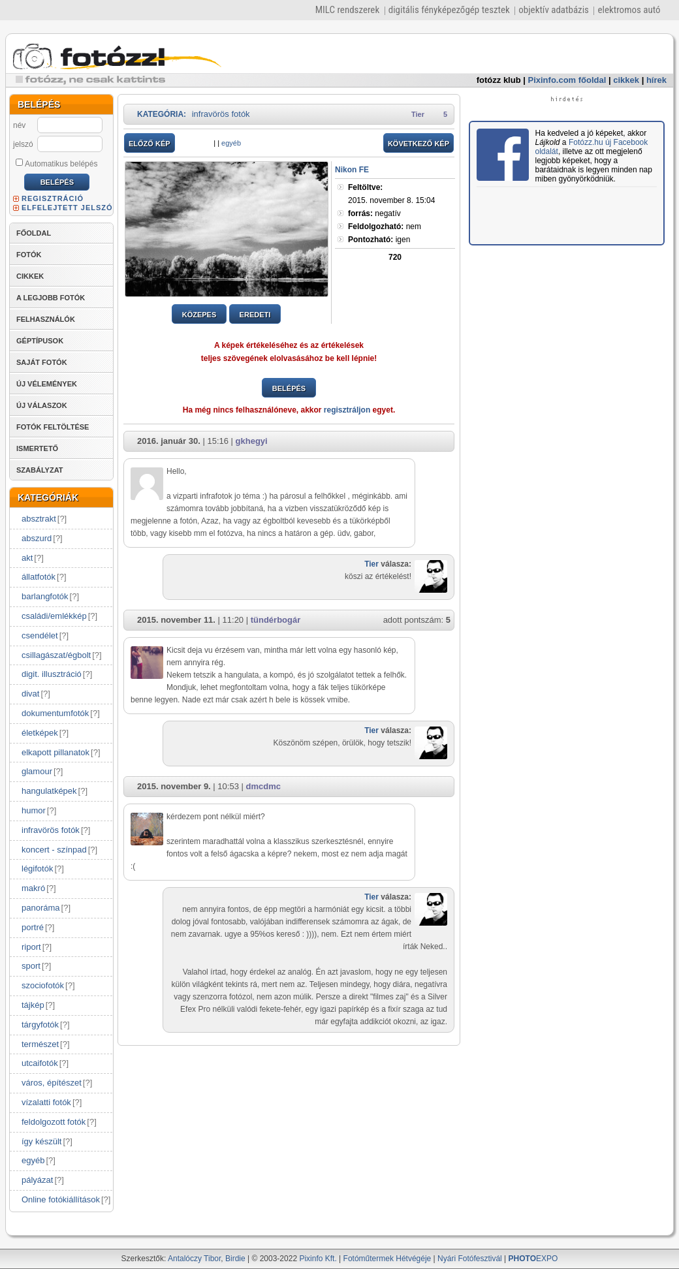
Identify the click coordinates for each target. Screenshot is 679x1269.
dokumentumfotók (55, 713)
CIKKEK (30, 276)
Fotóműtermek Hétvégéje (387, 1258)
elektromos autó (628, 10)
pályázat (37, 1180)
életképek (40, 733)
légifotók (37, 868)
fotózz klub (499, 80)
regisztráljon (347, 410)
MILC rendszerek (347, 10)
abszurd (37, 538)
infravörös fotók (51, 830)
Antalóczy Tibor (194, 1258)
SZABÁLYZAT (39, 470)
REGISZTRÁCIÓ (53, 198)
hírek (656, 80)
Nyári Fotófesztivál (469, 1258)
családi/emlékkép (54, 616)
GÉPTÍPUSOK (39, 341)
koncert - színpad (54, 849)
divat (30, 693)
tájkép (33, 1005)
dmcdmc (262, 786)
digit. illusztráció (52, 674)
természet (40, 1044)
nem (384, 226)
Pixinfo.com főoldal (567, 80)
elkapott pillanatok (55, 752)
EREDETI (255, 315)
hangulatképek (49, 791)
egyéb (33, 1160)
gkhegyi (252, 441)
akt (27, 558)
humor (34, 810)
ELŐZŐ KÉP (149, 144)
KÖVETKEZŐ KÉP (418, 144)
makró (33, 888)
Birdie (235, 1258)
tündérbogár (276, 620)
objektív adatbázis (553, 10)
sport (31, 966)
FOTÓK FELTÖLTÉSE (52, 427)
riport (31, 947)
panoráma (41, 908)
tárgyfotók (40, 1024)
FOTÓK (29, 254)
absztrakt (39, 519)
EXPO (533, 1258)
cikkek (626, 80)
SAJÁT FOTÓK (41, 362)
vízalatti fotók (46, 1102)
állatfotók (38, 577)
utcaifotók (40, 1063)
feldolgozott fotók (54, 1122)
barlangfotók (45, 596)
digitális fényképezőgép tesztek (449, 10)
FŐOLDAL (33, 233)
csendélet (40, 635)
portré (33, 927)
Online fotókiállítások (61, 1199)
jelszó (23, 144)
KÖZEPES (199, 315)
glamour (37, 771)
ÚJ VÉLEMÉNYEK (46, 384)
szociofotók (43, 985)
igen (379, 239)
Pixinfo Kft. (317, 1258)
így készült (41, 1141)
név (19, 125)
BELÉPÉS (289, 388)
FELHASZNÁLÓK (45, 319)
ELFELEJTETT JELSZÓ (67, 208)
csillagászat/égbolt (56, 655)
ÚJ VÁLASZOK (41, 405)
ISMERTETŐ (37, 448)
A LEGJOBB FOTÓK (50, 298)
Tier (417, 114)
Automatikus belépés (56, 163)
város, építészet (52, 1083)
